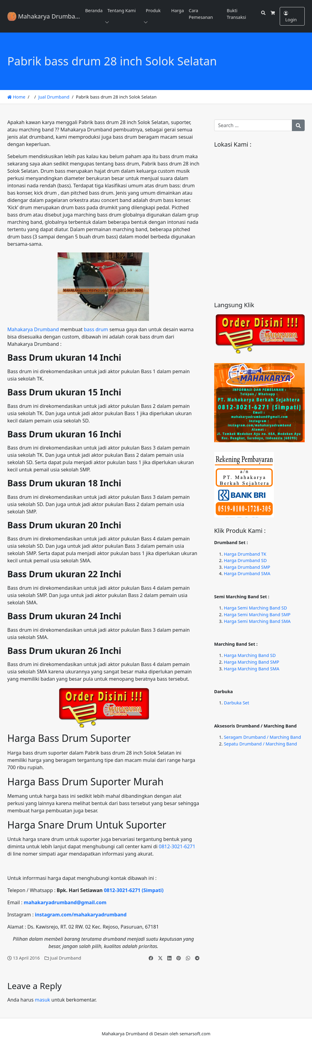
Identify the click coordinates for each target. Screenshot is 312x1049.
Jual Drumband (53, 97)
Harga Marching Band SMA (251, 669)
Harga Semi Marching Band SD (255, 608)
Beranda (93, 10)
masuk (42, 999)
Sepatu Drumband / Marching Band (260, 744)
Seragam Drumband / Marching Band (262, 737)
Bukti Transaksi (236, 14)
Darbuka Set (236, 703)
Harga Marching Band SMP (251, 662)
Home (16, 97)
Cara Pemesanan (201, 14)
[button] (108, 22)
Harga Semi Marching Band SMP (257, 614)
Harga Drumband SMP (247, 567)
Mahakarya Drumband (33, 329)
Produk (153, 10)
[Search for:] (253, 125)
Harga (177, 10)
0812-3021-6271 (177, 846)
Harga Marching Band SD (250, 655)
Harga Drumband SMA (247, 573)
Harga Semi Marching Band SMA (257, 621)
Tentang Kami (121, 10)
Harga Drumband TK (245, 554)
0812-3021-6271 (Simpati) (134, 890)
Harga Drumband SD (245, 560)
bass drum (96, 329)
